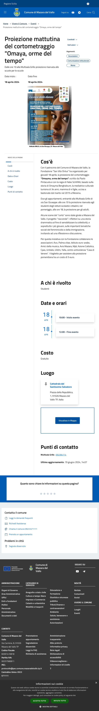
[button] (49, 706)
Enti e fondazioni (9, 601)
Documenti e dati (9, 615)
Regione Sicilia (10, 3)
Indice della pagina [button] (15, 157)
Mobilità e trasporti (34, 606)
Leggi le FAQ (31, 650)
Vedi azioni (73, 45)
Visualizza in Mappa (67, 420)
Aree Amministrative (11, 593)
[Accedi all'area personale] (88, 3)
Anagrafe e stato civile (36, 592)
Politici (5, 604)
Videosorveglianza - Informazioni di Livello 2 (60, 664)
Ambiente (54, 611)
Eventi (33, 23)
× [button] (96, 683)
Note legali (55, 650)
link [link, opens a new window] (74, 695)
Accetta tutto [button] (39, 701)
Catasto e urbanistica (35, 603)
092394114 (61, 454)
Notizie (77, 590)
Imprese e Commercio (35, 599)
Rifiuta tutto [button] (60, 701)
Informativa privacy (59, 646)
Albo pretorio (56, 642)
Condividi (72, 39)
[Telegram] (78, 12)
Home (5, 23)
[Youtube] (72, 12)
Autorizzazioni (56, 622)
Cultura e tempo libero (36, 595)
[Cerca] (93, 12)
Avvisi (77, 597)
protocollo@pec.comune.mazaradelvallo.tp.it (22, 668)
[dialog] (49, 695)
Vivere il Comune (19, 23)
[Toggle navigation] (5, 12)
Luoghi (77, 609)
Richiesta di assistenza (36, 653)
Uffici (4, 597)
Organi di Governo (10, 590)
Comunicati (79, 593)
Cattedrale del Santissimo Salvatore (61, 385)
